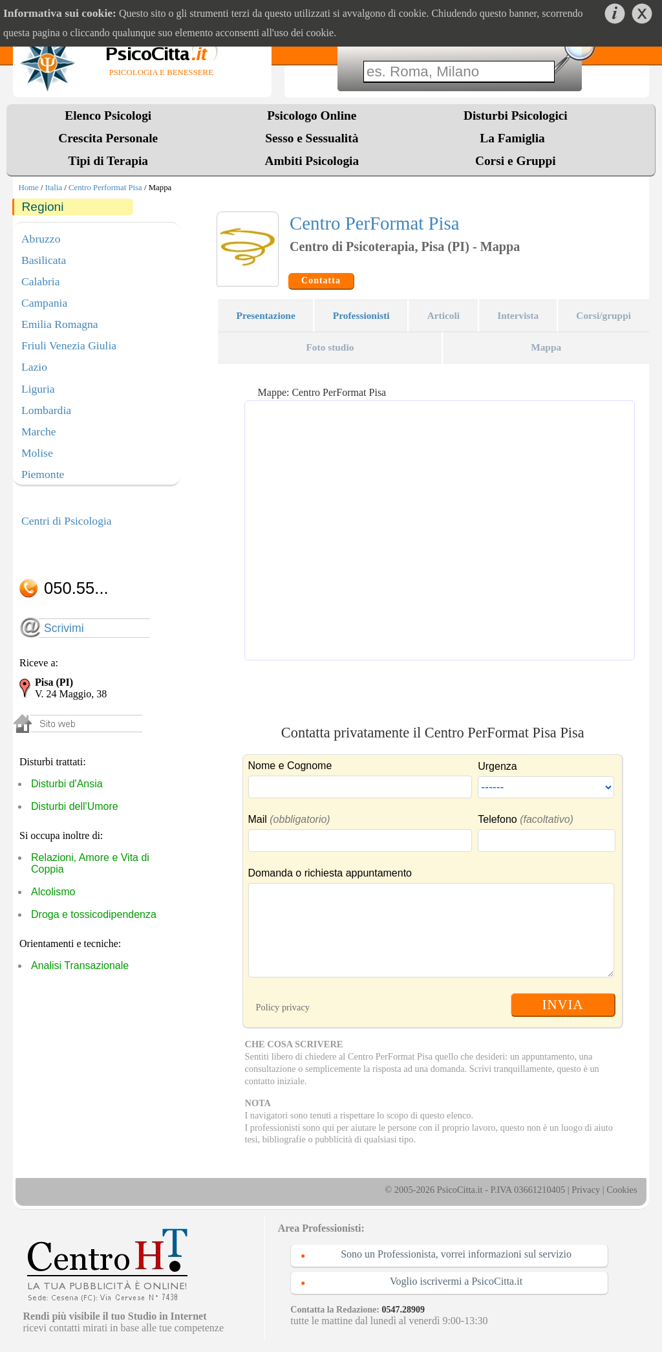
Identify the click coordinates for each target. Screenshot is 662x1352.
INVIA (563, 1004)
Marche (38, 431)
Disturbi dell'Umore (74, 806)
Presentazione (266, 315)
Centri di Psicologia (66, 520)
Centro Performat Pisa (105, 187)
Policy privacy (283, 1007)
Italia (53, 187)
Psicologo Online (311, 115)
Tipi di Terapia (108, 161)
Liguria (38, 388)
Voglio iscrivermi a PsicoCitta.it (456, 1281)
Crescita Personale (108, 138)
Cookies (621, 1189)
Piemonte (42, 474)
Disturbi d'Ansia (67, 783)
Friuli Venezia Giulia (68, 345)
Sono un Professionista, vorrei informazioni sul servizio (456, 1253)
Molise (37, 452)
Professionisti (361, 315)
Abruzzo (41, 238)
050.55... (76, 588)
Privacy (585, 1189)
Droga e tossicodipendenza (93, 914)
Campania (44, 302)
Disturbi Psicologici (516, 115)
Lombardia (46, 410)
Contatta (321, 280)
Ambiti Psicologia (311, 161)
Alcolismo (53, 891)
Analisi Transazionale (80, 965)
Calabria (40, 281)
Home (28, 187)
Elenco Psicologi (108, 115)
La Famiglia (515, 138)
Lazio (34, 366)
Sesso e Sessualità (311, 138)
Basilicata (43, 260)
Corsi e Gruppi (515, 161)
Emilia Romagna (59, 324)
